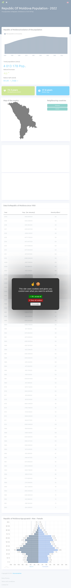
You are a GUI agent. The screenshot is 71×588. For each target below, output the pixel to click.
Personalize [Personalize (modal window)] (35, 304)
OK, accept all (35, 296)
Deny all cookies (35, 300)
